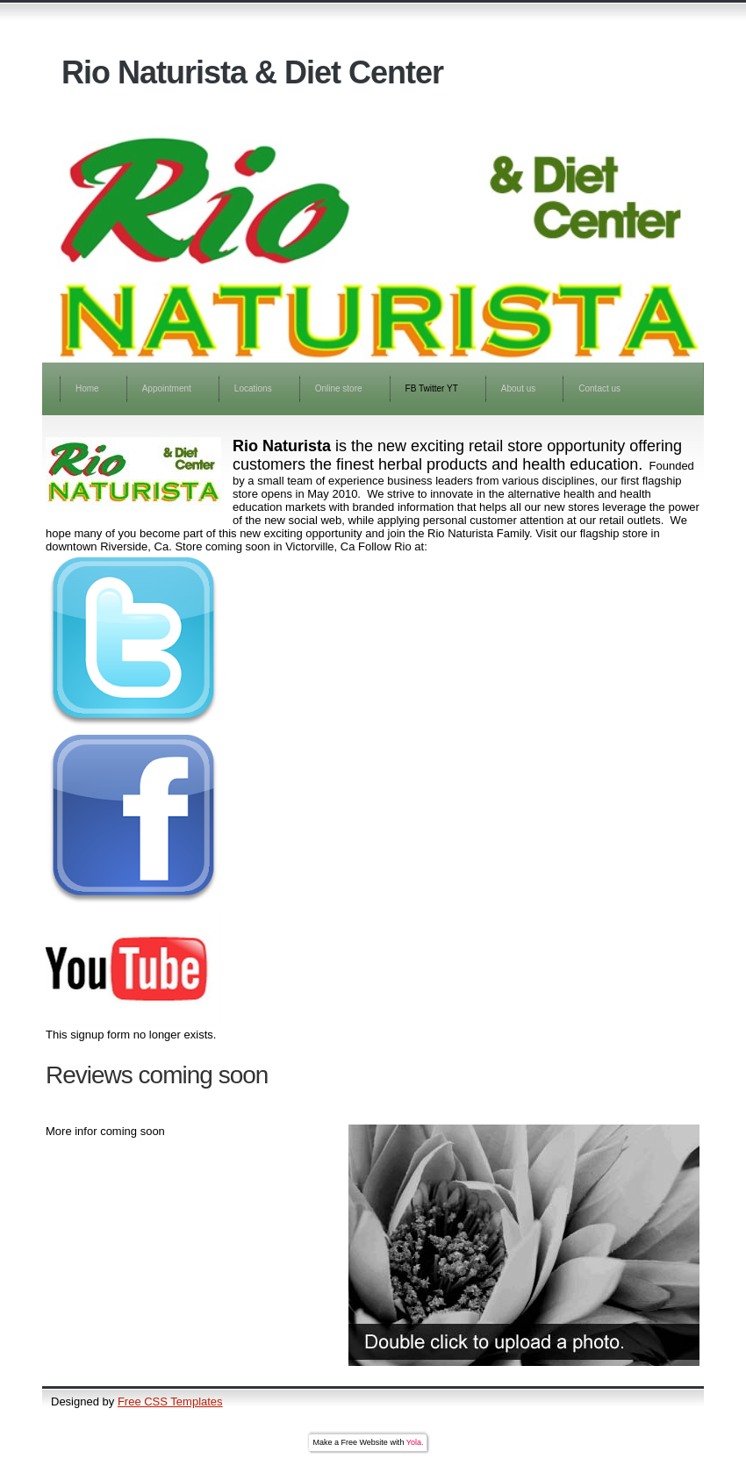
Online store (338, 388)
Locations (253, 388)
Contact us (599, 388)
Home (87, 388)
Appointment (166, 388)
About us (518, 388)
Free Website (364, 1442)
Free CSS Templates (170, 1401)
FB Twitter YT (431, 388)
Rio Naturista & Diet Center (252, 72)
